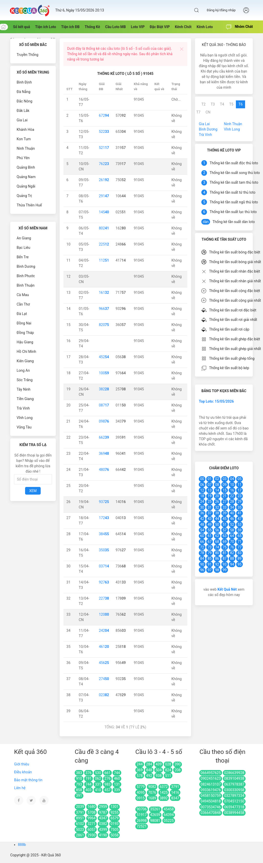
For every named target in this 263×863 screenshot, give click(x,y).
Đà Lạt (22, 314)
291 (104, 196)
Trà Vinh (23, 408)
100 (104, 373)
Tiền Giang (25, 399)
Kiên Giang (25, 361)
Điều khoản (23, 772)
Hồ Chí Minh (26, 351)
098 (104, 421)
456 (104, 663)
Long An (23, 370)
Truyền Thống (27, 55)
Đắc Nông (24, 101)
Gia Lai (22, 120)
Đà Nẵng (23, 92)
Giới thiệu (21, 764)
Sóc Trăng (24, 380)
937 (104, 502)
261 (104, 180)
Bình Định (24, 82)
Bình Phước (26, 276)
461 (104, 647)
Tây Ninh (23, 389)
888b (22, 845)
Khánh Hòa (25, 129)
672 (104, 115)
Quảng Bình (26, 167)
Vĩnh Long (24, 418)
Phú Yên (23, 158)
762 (104, 164)
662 (104, 437)
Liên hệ (20, 788)
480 (104, 470)
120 (104, 614)
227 (104, 598)
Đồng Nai (24, 323)
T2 (203, 104)
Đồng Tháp (25, 333)
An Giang (24, 238)
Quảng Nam (26, 177)
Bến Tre (23, 257)
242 (104, 630)
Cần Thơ (23, 304)
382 (104, 389)
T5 (231, 104)
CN (207, 112)
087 (104, 405)
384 (104, 534)
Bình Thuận (26, 285)
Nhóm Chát (239, 27)
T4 (222, 104)
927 (104, 582)
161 (104, 292)
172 (104, 518)
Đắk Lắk (23, 111)
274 (104, 679)
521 (104, 148)
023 (104, 695)
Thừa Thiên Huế (29, 205)
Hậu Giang (25, 342)
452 (104, 357)
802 (104, 228)
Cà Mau (23, 295)
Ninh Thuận (26, 148)
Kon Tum (24, 139)
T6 (240, 104)
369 (104, 453)
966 (104, 309)
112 (104, 260)
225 (104, 244)
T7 (198, 112)
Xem (33, 491)
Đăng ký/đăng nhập (221, 10)
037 (104, 566)
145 (104, 212)
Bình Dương (26, 266)
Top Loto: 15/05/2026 (216, 401)
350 (104, 550)
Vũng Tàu (24, 427)
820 (104, 325)
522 (104, 132)
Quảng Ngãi (26, 186)
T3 (213, 104)
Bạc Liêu (23, 248)
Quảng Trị (24, 196)
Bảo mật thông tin (28, 780)
